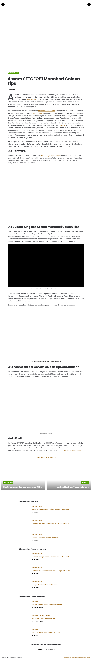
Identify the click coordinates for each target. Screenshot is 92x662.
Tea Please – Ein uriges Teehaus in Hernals (47, 604)
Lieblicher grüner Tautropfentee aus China (20, 485)
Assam (38, 456)
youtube (39, 648)
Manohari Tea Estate (46, 110)
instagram (51, 648)
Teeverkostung (13, 72)
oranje (62, 125)
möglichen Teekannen (72, 450)
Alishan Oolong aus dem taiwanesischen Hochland (50, 509)
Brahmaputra (38, 112)
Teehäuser (35, 601)
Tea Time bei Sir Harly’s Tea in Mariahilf (46, 632)
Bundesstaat (31, 99)
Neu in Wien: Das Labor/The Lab (43, 618)
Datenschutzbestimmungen (81, 657)
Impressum (67, 657)
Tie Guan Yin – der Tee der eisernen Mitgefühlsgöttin (51, 523)
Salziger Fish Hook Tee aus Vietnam (72, 486)
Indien (43, 456)
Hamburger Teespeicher (51, 155)
